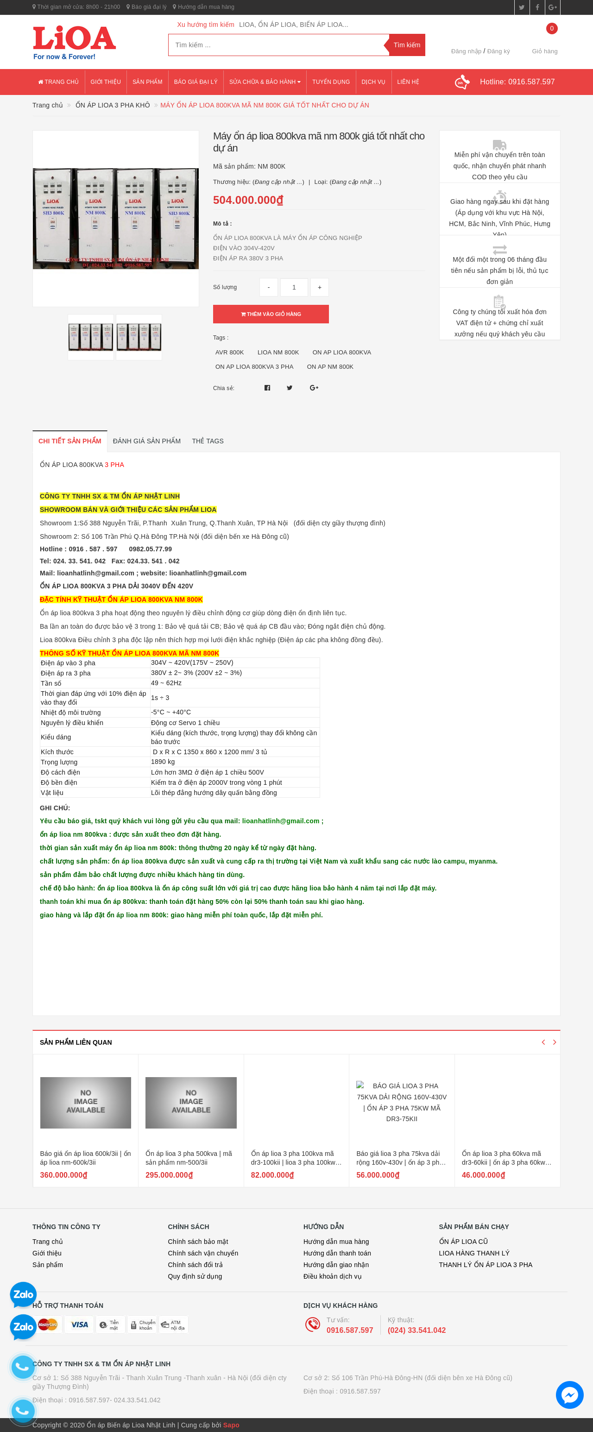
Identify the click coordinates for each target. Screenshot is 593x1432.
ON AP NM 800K (330, 366)
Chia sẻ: (223, 388)
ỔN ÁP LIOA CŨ (463, 1241)
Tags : (221, 337)
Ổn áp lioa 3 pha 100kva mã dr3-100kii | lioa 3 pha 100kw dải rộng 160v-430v (398, 1162)
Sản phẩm (147, 82)
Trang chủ (58, 82)
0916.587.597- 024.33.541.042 (115, 1400)
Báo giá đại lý (146, 7)
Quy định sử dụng (195, 1276)
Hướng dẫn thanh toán (337, 1253)
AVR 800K (229, 352)
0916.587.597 (350, 1330)
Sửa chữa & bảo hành (265, 82)
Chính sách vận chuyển (203, 1253)
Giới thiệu (106, 82)
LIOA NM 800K (278, 352)
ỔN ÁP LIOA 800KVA (71, 464)
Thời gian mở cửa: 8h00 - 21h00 (76, 7)
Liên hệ (408, 82)
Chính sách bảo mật (198, 1241)
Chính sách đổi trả (195, 1264)
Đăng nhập (466, 51)
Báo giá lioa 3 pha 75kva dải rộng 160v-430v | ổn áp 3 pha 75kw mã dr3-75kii (504, 1162)
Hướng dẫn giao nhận (336, 1264)
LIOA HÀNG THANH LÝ (474, 1253)
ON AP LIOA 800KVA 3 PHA (254, 366)
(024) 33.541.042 (417, 1330)
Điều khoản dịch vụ (332, 1276)
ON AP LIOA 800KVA (342, 352)
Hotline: (517, 82)
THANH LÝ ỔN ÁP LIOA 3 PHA (486, 1264)
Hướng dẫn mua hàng (203, 7)
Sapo (231, 1425)
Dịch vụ (374, 82)
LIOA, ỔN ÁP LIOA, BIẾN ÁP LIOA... (293, 24)
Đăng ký (498, 51)
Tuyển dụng (331, 82)
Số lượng (225, 287)
